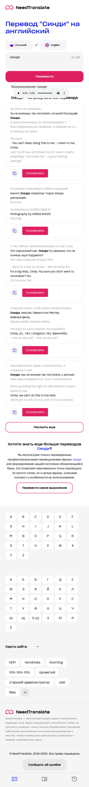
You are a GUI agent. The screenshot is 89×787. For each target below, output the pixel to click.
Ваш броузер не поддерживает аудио (41, 93)
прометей (47, 672)
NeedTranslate (28, 7)
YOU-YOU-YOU (19, 672)
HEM (12, 662)
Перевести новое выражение (44, 488)
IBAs (12, 692)
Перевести (44, 76)
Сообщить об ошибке (44, 764)
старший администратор (29, 682)
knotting (56, 662)
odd (62, 682)
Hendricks (32, 662)
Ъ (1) (35, 618)
